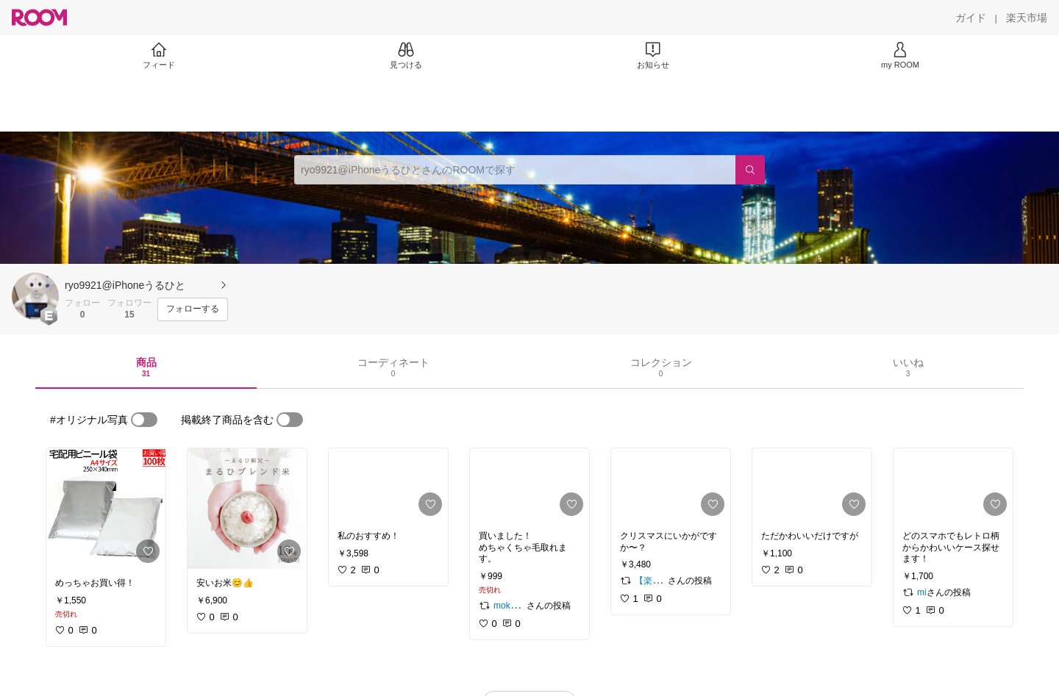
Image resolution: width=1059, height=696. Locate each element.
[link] (105, 508)
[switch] (144, 419)
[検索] (750, 169)
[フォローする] (192, 309)
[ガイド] (970, 17)
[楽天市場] (1026, 17)
